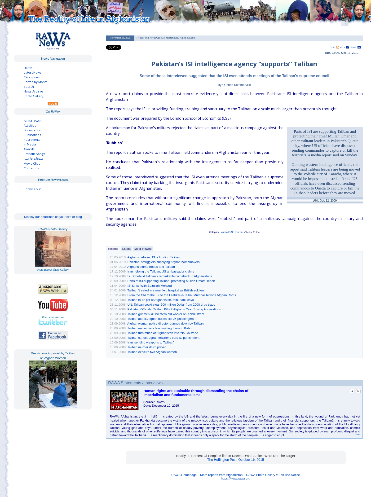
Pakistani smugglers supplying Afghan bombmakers (164, 262)
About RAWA (32, 121)
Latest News (32, 72)
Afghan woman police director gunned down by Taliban (165, 323)
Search (29, 86)
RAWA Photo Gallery (260, 475)
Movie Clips (32, 163)
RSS (333, 47)
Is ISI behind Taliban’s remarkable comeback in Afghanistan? (170, 276)
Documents (32, 130)
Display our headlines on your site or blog (53, 217)
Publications (32, 135)
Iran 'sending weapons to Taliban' (151, 342)
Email (353, 47)
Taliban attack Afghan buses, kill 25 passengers (160, 319)
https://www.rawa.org (235, 478)
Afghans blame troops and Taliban (151, 266)
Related (113, 249)
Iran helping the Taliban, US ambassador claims (161, 271)
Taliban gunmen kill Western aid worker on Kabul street (165, 314)
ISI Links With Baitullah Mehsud (150, 285)
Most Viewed (142, 249)
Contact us (31, 168)
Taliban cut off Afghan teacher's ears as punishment (163, 337)
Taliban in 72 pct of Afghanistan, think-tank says (160, 300)
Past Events (32, 139)
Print (342, 47)
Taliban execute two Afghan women (152, 352)
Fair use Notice (289, 475)
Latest (126, 249)
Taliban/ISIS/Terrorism (231, 232)
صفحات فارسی (33, 158)
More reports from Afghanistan (221, 475)
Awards (29, 149)
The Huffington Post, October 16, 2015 (235, 460)
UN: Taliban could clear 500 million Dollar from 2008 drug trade (171, 304)
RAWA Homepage (184, 475)
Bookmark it (32, 189)
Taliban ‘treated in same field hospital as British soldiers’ (166, 290)
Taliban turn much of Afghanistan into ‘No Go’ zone (162, 333)
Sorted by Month (36, 82)
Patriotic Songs (34, 154)
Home (28, 68)
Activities (30, 125)
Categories (32, 77)
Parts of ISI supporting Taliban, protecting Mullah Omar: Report (171, 281)
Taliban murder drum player (146, 347)
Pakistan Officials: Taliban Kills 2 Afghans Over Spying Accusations (174, 309)
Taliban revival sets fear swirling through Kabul (159, 328)
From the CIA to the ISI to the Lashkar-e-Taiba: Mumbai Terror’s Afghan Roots (182, 295)
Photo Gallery (33, 96)
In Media (30, 144)
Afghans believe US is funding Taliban (153, 257)
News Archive (33, 91)
